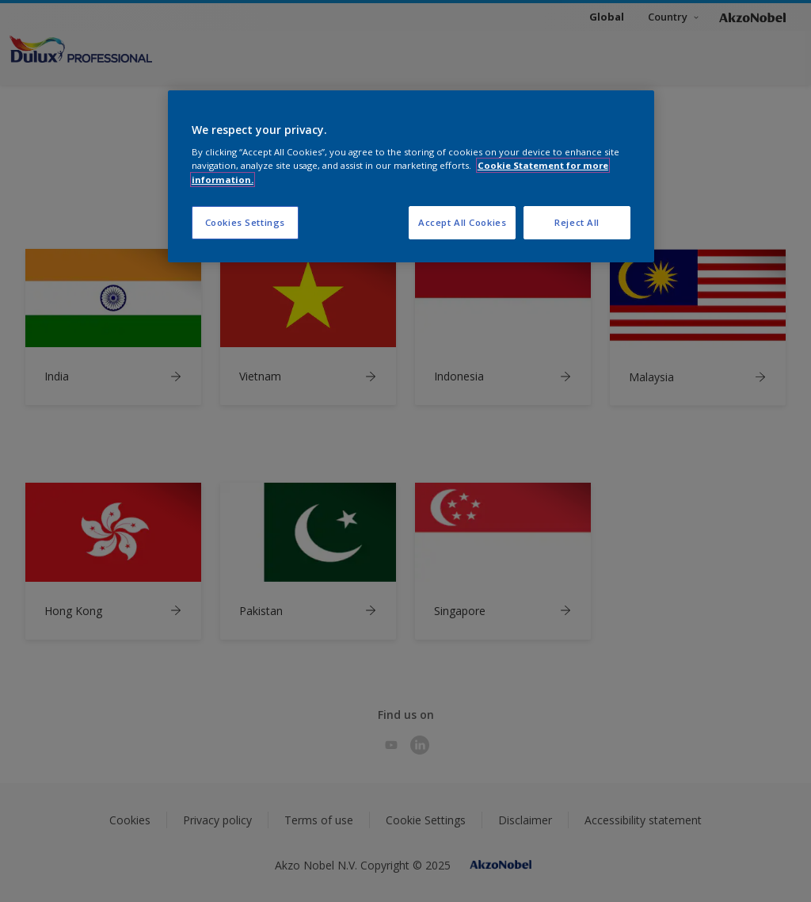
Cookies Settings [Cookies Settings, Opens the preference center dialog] (245, 222)
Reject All (577, 222)
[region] (411, 176)
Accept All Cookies (462, 222)
